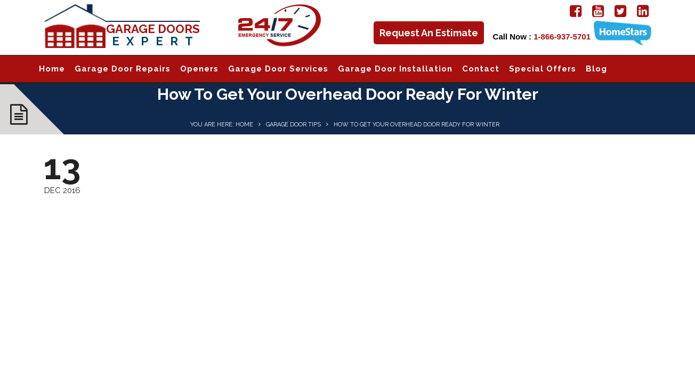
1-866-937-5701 (562, 36)
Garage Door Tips (293, 124)
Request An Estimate (428, 32)
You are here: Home (221, 124)
